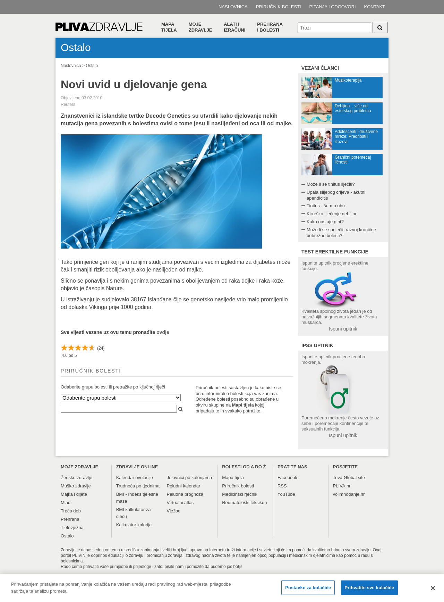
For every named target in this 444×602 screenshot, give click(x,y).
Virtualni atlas (180, 502)
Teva (337, 477)
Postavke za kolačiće (308, 590)
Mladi (66, 502)
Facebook (287, 477)
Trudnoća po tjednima (138, 485)
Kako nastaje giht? (325, 221)
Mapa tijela (169, 27)
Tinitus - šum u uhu (326, 205)
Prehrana (70, 519)
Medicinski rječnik (239, 494)
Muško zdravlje (76, 485)
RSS (282, 485)
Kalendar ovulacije (134, 477)
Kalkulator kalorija (134, 524)
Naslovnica (233, 6)
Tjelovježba (72, 527)
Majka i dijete (74, 494)
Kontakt (374, 6)
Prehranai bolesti (270, 27)
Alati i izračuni (234, 27)
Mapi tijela (243, 405)
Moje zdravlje (200, 27)
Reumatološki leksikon (244, 502)
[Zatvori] (433, 591)
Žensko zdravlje (76, 477)
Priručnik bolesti (278, 6)
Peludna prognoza (185, 494)
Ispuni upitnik (343, 329)
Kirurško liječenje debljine (332, 213)
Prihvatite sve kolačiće (369, 590)
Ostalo (92, 65)
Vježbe (174, 510)
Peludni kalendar (183, 485)
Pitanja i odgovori (332, 6)
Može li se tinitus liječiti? (331, 184)
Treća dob (71, 510)
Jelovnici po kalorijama (189, 477)
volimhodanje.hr (349, 494)
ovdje (162, 332)
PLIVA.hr (342, 485)
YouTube (286, 494)
